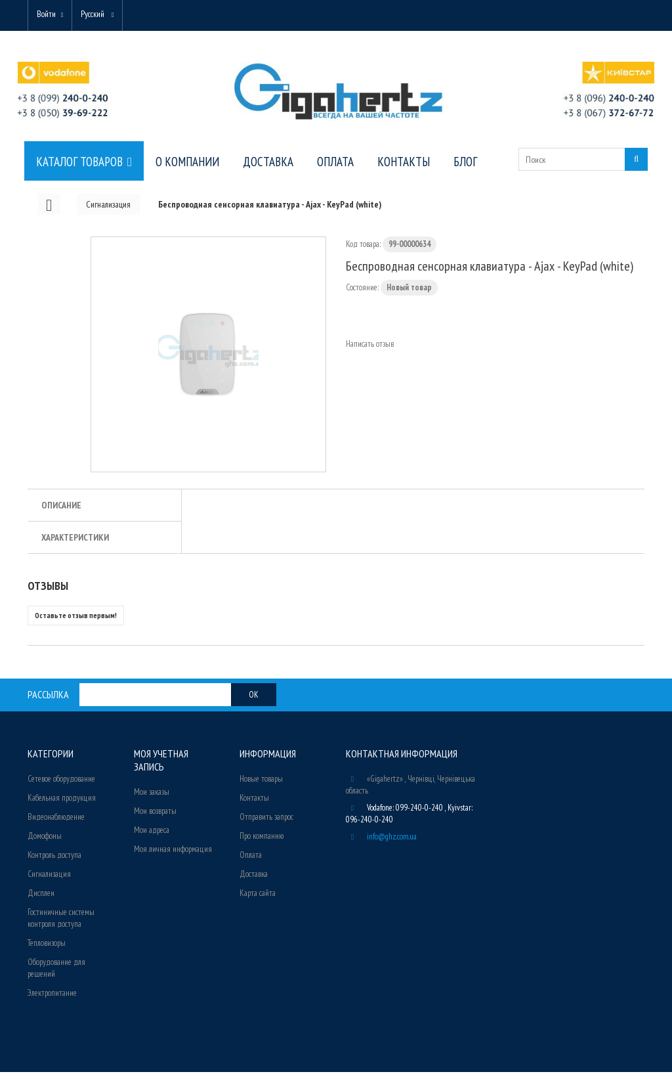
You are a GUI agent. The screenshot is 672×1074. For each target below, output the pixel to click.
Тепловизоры (47, 945)
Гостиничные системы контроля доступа (61, 919)
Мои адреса (151, 832)
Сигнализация (49, 876)
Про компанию (262, 837)
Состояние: (362, 289)
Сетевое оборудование (61, 780)
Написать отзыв (370, 345)
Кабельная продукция (62, 799)
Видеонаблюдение (56, 818)
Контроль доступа (54, 856)
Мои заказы (151, 793)
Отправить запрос (266, 818)
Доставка (254, 876)
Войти (48, 14)
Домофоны (45, 837)
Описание (61, 507)
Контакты (254, 799)
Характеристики (75, 539)
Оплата (251, 856)
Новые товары (261, 780)
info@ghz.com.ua (392, 838)
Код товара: (363, 246)
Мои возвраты (155, 812)
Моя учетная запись (161, 762)
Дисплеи (41, 895)
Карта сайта (258, 895)
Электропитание (52, 994)
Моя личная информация (173, 851)
